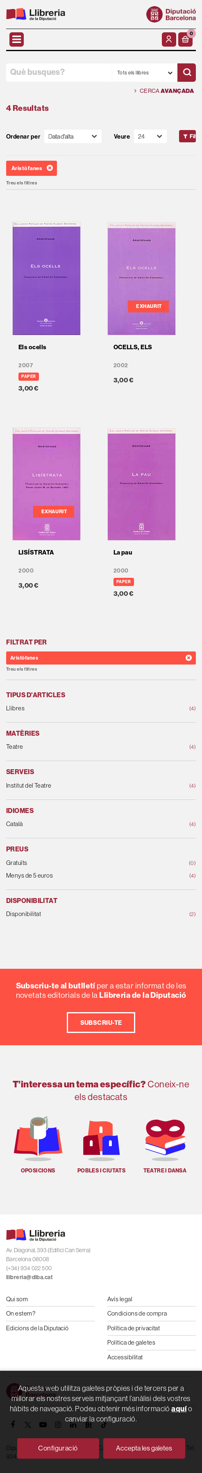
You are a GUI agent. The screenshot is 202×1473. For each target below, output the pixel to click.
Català (84, 824)
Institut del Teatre (84, 785)
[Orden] (73, 136)
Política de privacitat (133, 1328)
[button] (185, 39)
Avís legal (120, 1299)
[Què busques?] (59, 72)
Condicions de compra (137, 1313)
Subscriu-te (101, 1022)
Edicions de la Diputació (37, 1328)
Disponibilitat (84, 914)
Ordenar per (23, 136)
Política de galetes (131, 1342)
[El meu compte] (169, 39)
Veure (122, 136)
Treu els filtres (21, 183)
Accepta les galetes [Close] (144, 1448)
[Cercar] (186, 72)
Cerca (164, 91)
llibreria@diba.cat (29, 1277)
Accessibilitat (125, 1357)
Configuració (57, 1448)
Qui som (17, 1299)
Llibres (84, 708)
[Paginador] (150, 136)
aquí (178, 1408)
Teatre (84, 747)
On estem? (20, 1313)
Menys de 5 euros (84, 875)
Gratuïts (84, 863)
